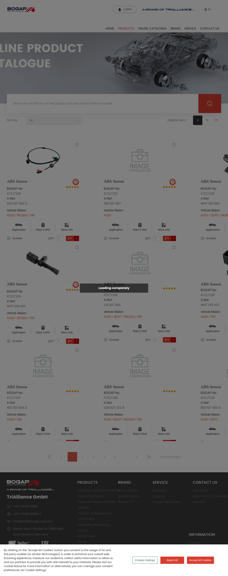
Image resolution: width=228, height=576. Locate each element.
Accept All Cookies (200, 560)
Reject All (172, 560)
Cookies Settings (145, 560)
